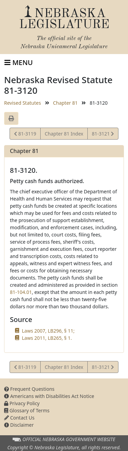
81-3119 (25, 135)
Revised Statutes (22, 103)
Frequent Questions (29, 389)
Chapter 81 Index (64, 133)
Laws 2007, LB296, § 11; (48, 330)
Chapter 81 (65, 103)
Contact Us (19, 417)
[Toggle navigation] (18, 62)
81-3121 (102, 135)
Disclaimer (19, 425)
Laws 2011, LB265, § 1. (47, 338)
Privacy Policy (22, 403)
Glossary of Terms (26, 410)
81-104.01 (21, 292)
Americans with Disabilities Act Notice (49, 396)
